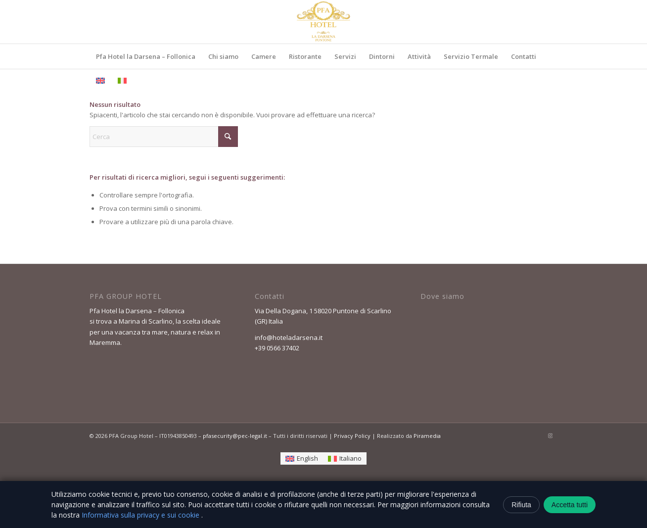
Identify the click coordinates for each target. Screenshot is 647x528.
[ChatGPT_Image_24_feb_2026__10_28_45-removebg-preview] (323, 22)
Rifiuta (521, 505)
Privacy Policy (352, 435)
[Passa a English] (301, 458)
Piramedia (427, 435)
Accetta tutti (570, 505)
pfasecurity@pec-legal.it (235, 435)
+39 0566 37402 (277, 347)
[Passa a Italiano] (345, 458)
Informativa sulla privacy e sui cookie (141, 515)
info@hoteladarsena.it (289, 337)
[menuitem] (146, 56)
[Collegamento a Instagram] (550, 435)
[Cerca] (164, 136)
